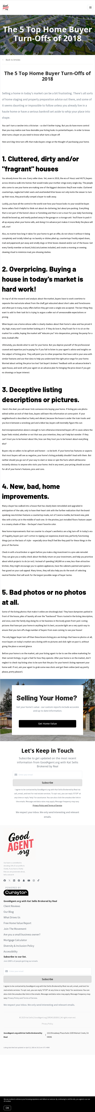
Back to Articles (13, 59)
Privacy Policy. (47, 1023)
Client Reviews (12, 906)
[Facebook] (5, 880)
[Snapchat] (24, 880)
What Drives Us (12, 917)
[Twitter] (9, 880)
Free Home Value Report (17, 923)
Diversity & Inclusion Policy (19, 945)
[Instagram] (34, 880)
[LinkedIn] (14, 880)
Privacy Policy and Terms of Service (47, 805)
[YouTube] (29, 880)
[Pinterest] (19, 880)
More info (14, 1101)
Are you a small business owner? (22, 934)
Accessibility (10, 951)
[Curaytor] (16, 895)
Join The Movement (15, 928)
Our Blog (9, 911)
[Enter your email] (50, 774)
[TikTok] (38, 880)
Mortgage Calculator (15, 940)
